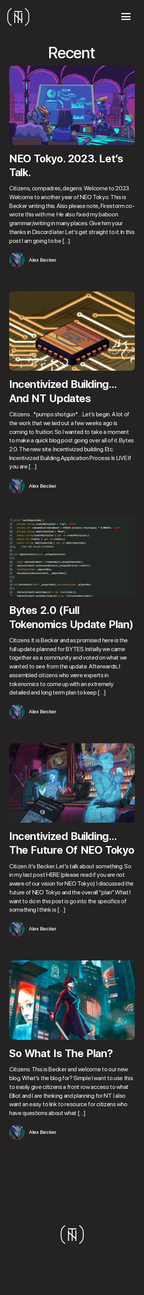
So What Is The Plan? (61, 1053)
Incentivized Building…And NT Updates (63, 391)
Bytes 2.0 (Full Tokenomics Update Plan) (71, 617)
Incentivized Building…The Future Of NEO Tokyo (71, 843)
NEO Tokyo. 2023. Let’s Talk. (66, 165)
